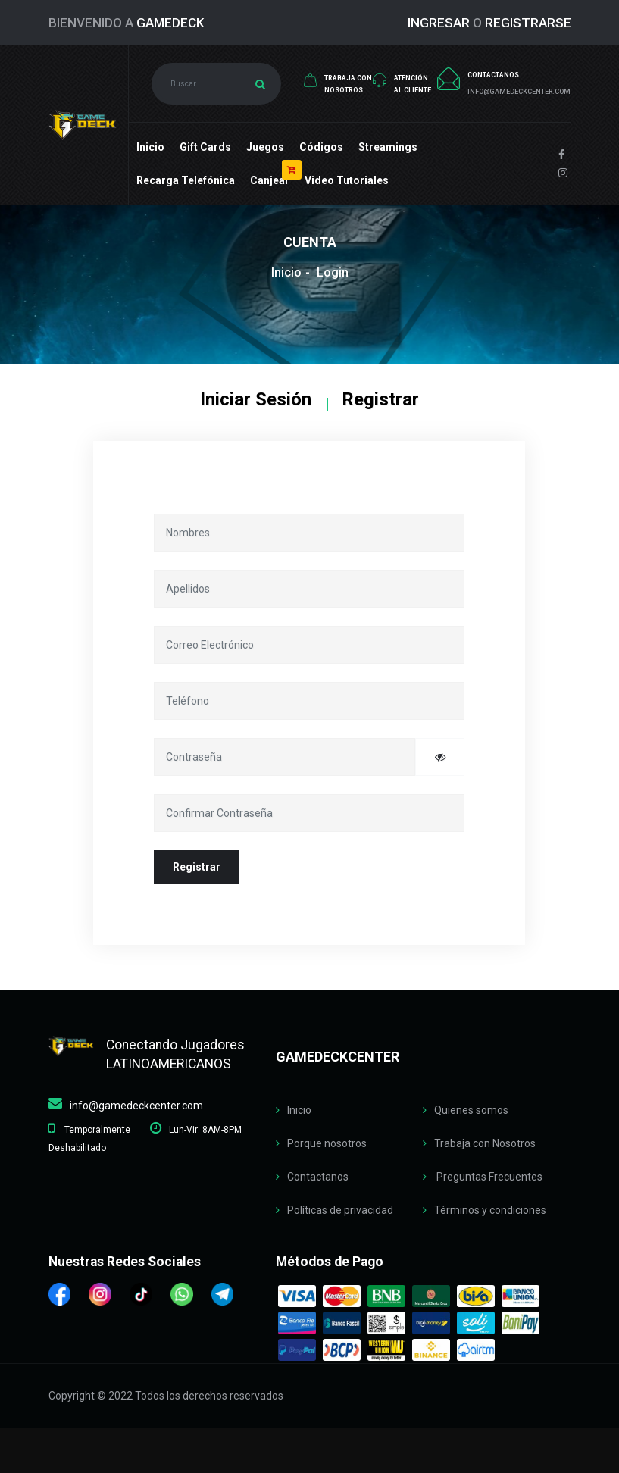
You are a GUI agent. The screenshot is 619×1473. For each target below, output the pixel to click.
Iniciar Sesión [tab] (255, 399)
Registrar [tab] (380, 399)
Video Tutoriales (347, 180)
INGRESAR (439, 22)
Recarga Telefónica (185, 180)
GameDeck (170, 22)
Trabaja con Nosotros (485, 1143)
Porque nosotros (327, 1143)
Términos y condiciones (490, 1210)
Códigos (321, 147)
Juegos (265, 147)
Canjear (269, 180)
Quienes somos (471, 1110)
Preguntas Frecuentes (488, 1177)
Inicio (150, 147)
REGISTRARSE (528, 22)
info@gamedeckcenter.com (136, 1105)
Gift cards (205, 147)
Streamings (387, 147)
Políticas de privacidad (340, 1210)
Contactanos (318, 1177)
